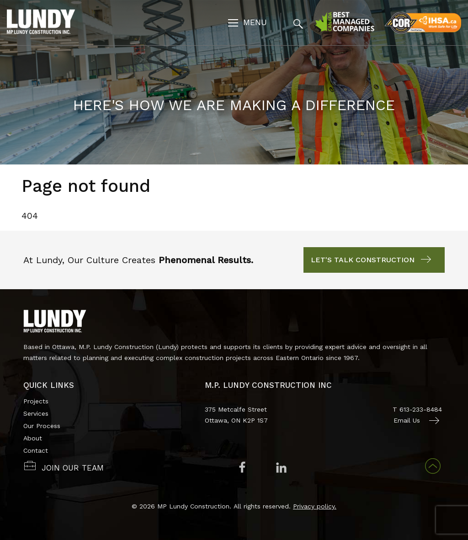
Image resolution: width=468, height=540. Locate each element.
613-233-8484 (420, 409)
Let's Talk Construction (363, 259)
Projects (35, 401)
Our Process (41, 425)
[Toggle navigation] (247, 23)
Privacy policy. (314, 506)
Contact (35, 450)
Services (35, 413)
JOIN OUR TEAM (73, 467)
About (32, 438)
